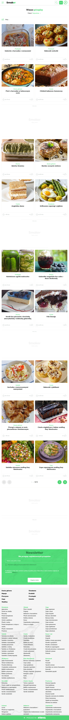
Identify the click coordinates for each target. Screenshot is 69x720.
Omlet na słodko (7, 606)
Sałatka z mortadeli (8, 645)
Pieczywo (27, 593)
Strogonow (5, 706)
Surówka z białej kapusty (9, 650)
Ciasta (51, 89)
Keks (25, 672)
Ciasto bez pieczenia (30, 643)
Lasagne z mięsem (51, 712)
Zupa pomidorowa (51, 623)
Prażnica (4, 625)
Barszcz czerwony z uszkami (32, 655)
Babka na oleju (28, 637)
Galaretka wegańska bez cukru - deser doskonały (51, 277)
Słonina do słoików (51, 697)
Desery (18, 164)
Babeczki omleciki (51, 51)
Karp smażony (28, 663)
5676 (36, 482)
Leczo (3, 702)
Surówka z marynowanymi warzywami (17, 388)
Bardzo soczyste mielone (51, 166)
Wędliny (48, 596)
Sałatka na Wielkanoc (8, 643)
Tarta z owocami (29, 677)
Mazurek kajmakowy (30, 679)
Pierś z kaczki (28, 603)
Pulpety (26, 606)
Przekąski (18, 49)
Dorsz (25, 614)
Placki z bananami (7, 623)
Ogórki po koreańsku (51, 694)
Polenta (47, 647)
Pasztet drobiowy (7, 659)
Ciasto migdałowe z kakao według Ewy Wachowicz (51, 428)
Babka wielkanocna (8, 663)
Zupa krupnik (49, 608)
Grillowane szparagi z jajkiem (51, 206)
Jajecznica (5, 603)
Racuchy (4, 608)
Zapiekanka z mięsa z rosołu (54, 710)
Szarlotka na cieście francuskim (55, 661)
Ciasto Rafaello (28, 639)
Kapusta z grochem (29, 661)
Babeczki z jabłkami (51, 387)
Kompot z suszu (28, 668)
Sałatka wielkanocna (8, 672)
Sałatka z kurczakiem (8, 637)
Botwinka (4, 677)
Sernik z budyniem (29, 630)
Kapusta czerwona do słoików (54, 690)
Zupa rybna (27, 657)
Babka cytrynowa (7, 665)
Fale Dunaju (51, 317)
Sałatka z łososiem (7, 634)
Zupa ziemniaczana (51, 614)
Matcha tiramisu (18, 166)
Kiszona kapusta (50, 677)
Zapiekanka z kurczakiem (53, 704)
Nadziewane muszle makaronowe (34, 710)
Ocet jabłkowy (49, 679)
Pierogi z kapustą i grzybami (32, 665)
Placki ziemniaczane (30, 610)
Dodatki (5, 593)
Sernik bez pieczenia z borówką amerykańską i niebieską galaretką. (18, 317)
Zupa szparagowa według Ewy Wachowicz (51, 468)
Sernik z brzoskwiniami (9, 686)
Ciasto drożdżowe (29, 632)
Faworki (47, 657)
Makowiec (27, 641)
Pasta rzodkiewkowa (8, 684)
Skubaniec (27, 650)
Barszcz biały (49, 612)
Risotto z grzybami (51, 637)
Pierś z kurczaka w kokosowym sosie (18, 92)
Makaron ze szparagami (9, 681)
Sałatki (18, 385)
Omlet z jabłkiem (7, 614)
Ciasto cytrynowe (29, 645)
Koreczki (48, 663)
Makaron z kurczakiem (30, 608)
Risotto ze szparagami (52, 641)
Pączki (47, 655)
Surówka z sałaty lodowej (9, 632)
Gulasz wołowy (6, 708)
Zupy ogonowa (50, 603)
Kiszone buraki (49, 688)
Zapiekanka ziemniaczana (53, 706)
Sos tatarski (5, 670)
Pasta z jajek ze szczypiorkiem (11, 679)
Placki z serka (6, 616)
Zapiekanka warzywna (52, 708)
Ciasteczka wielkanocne (9, 661)
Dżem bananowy (50, 692)
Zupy (51, 465)
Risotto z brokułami (51, 639)
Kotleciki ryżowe (50, 645)
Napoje (48, 590)
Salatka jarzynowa (7, 639)
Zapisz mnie (34, 580)
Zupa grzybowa (28, 659)
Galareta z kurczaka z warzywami (18, 51)
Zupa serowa (49, 616)
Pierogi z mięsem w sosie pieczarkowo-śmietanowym (18, 428)
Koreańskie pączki (51, 665)
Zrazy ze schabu (28, 619)
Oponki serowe (50, 659)
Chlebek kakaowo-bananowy (51, 91)
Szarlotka (26, 634)
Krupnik (47, 632)
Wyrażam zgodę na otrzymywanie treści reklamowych (20, 565)
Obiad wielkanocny (7, 657)
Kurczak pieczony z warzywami (55, 643)
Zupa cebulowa (50, 625)
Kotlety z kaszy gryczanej (53, 634)
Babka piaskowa (7, 668)
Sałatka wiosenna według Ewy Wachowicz (18, 468)
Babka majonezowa (30, 681)
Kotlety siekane (28, 612)
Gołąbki (47, 630)
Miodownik (27, 647)
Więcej (14, 572)
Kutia (25, 670)
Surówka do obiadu (8, 630)
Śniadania (51, 204)
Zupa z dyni (49, 606)
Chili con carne (6, 710)
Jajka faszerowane (7, 655)
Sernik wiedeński (7, 688)
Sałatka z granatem (8, 647)
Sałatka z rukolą (7, 641)
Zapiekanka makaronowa (31, 616)
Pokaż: (34, 13)
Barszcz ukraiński (50, 610)
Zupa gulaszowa (50, 619)
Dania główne (18, 89)
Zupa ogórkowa (50, 621)
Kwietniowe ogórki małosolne (17, 276)
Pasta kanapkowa (7, 610)
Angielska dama (18, 206)
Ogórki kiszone (49, 681)
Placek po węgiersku (8, 704)
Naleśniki (4, 612)
